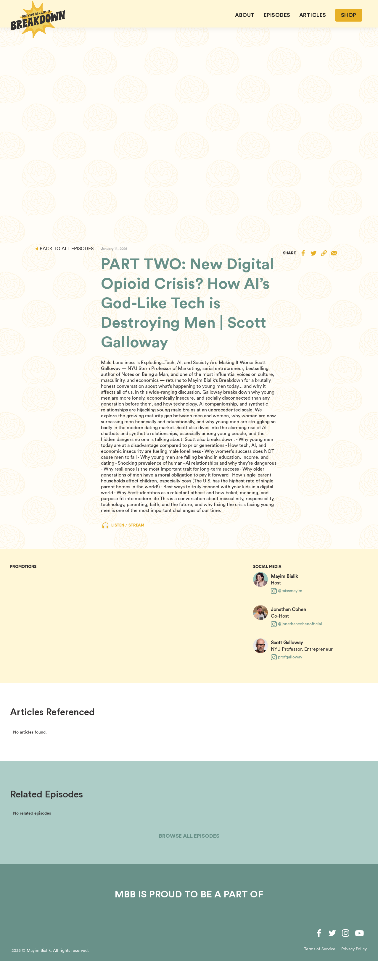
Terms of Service (319, 949)
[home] (38, 19)
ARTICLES (312, 15)
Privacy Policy (354, 949)
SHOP (348, 15)
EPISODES (277, 15)
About (245, 15)
